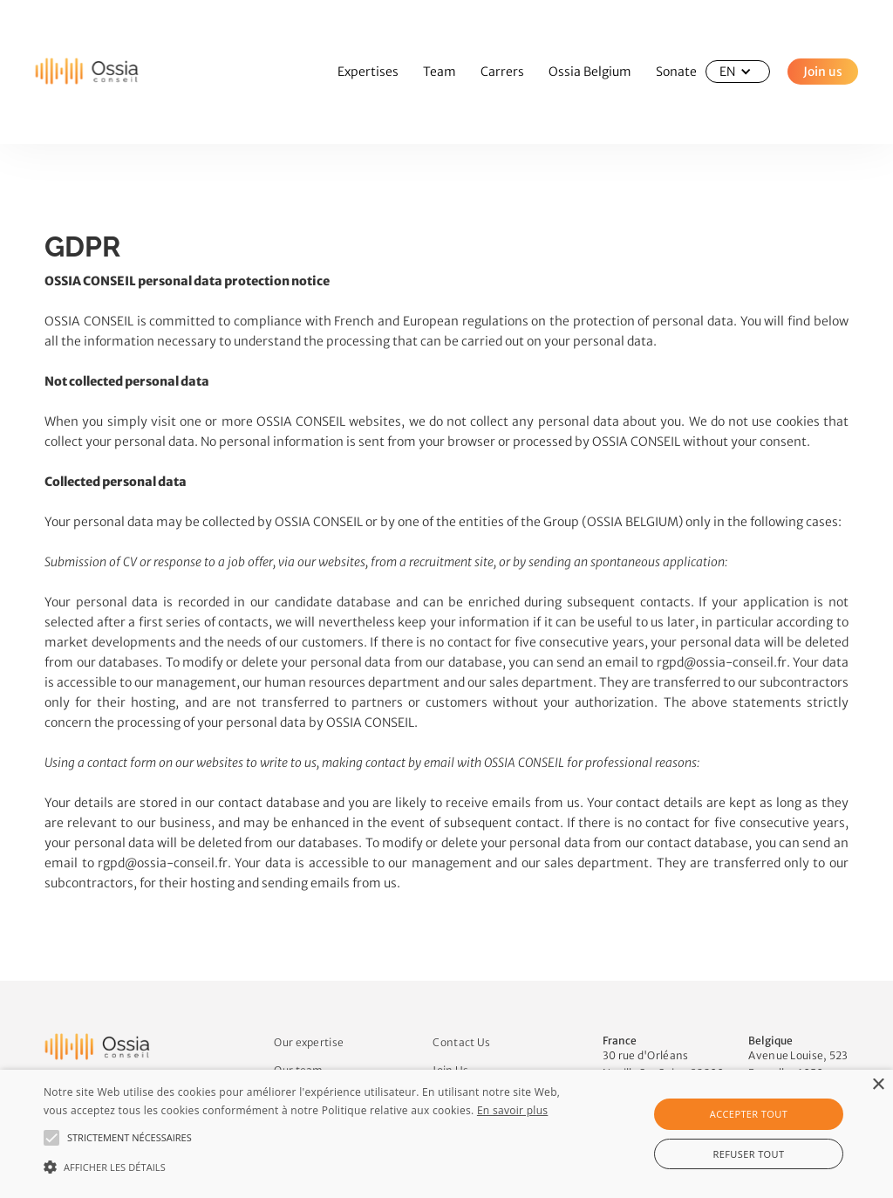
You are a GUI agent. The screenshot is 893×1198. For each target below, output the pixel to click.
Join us (822, 71)
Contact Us (461, 1042)
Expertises (368, 71)
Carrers (502, 71)
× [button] (877, 1085)
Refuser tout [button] (749, 1153)
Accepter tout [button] (748, 1113)
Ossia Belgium (590, 71)
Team (439, 71)
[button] (738, 71)
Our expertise (309, 1042)
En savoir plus (512, 1110)
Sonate (676, 71)
